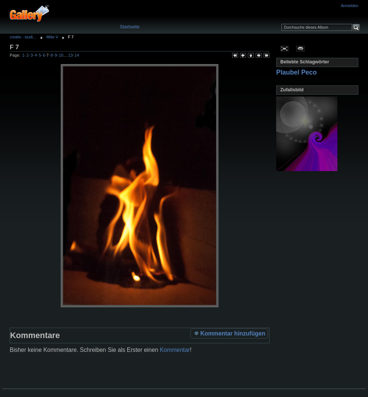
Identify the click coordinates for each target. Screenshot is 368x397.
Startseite (130, 26)
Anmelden (349, 6)
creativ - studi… (23, 37)
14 (77, 55)
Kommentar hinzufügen (229, 333)
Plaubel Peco (296, 72)
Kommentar (175, 350)
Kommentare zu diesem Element (301, 48)
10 (61, 55)
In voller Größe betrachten (285, 48)
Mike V (52, 37)
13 (70, 55)
